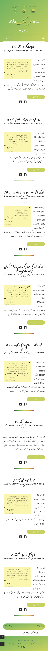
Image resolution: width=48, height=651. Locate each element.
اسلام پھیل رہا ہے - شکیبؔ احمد (24, 554)
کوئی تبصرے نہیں (7, 50)
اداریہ (32, 558)
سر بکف (24, 21)
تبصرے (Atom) (28, 633)
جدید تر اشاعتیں (8, 626)
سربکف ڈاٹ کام (17, 643)
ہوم (24, 626)
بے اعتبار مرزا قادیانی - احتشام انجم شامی (24, 119)
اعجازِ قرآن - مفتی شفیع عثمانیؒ (24, 479)
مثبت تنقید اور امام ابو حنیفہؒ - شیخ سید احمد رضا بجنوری (24, 346)
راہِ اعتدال (31, 352)
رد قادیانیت (31, 50)
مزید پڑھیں (36, 97)
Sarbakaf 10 (18, 50)
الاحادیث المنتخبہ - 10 (24, 421)
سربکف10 (25, 50)
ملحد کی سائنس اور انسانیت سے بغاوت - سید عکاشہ (24, 192)
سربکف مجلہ (17, 640)
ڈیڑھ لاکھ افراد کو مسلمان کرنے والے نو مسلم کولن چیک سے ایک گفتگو (24, 268)
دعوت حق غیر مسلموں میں (28, 196)
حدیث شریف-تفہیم (28, 425)
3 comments (20, 558)
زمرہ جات (24, 38)
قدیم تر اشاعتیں (40, 626)
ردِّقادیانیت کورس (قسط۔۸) (24, 46)
